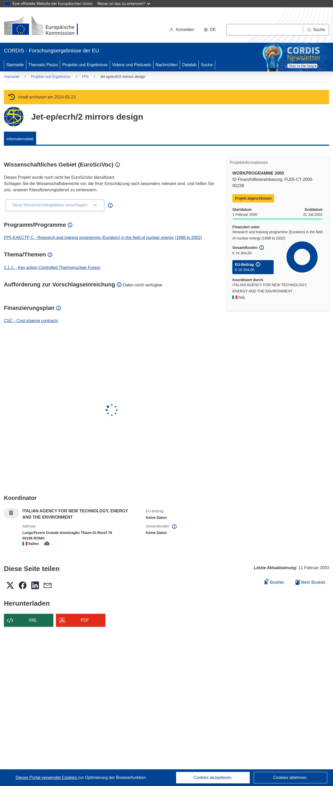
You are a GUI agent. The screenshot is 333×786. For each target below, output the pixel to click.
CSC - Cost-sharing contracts (31, 320)
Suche (207, 65)
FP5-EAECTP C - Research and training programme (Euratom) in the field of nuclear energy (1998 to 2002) (103, 237)
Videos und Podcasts (131, 65)
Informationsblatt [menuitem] (20, 139)
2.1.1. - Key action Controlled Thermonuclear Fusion (52, 267)
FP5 (85, 77)
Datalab (189, 65)
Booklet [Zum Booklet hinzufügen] (274, 582)
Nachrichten (167, 65)
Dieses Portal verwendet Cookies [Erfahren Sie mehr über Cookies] (47, 777)
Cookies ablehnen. (290, 777)
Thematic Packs (43, 65)
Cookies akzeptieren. (213, 777)
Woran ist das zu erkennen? (123, 3)
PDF (85, 620)
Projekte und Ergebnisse (84, 65)
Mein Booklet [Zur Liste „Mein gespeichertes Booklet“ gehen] (310, 582)
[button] (210, 29)
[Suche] (316, 29)
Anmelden (181, 29)
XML (33, 620)
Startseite (15, 65)
